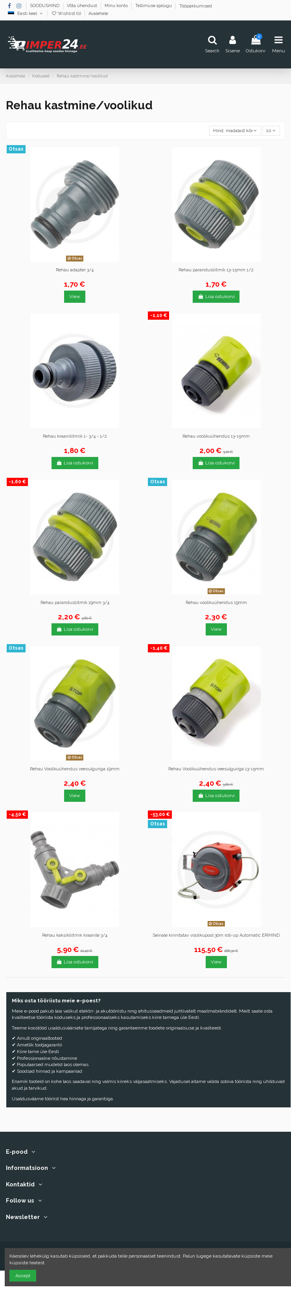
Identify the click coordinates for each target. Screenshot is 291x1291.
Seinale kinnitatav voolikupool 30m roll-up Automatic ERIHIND (216, 935)
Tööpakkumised (195, 6)
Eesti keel (26, 13)
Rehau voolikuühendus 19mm (216, 602)
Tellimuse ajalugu (154, 6)
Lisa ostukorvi (216, 296)
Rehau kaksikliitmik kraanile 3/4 (74, 935)
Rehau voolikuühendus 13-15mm (216, 436)
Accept (22, 1275)
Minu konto (117, 6)
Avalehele (98, 13)
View (74, 296)
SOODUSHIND (45, 6)
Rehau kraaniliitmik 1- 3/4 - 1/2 (75, 436)
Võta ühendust (82, 6)
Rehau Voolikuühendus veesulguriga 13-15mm (216, 769)
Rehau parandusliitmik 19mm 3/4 (75, 602)
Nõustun (56, 1262)
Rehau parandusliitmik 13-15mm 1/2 (216, 270)
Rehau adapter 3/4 (75, 270)
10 (271, 130)
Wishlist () (66, 13)
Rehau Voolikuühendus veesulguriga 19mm (75, 769)
